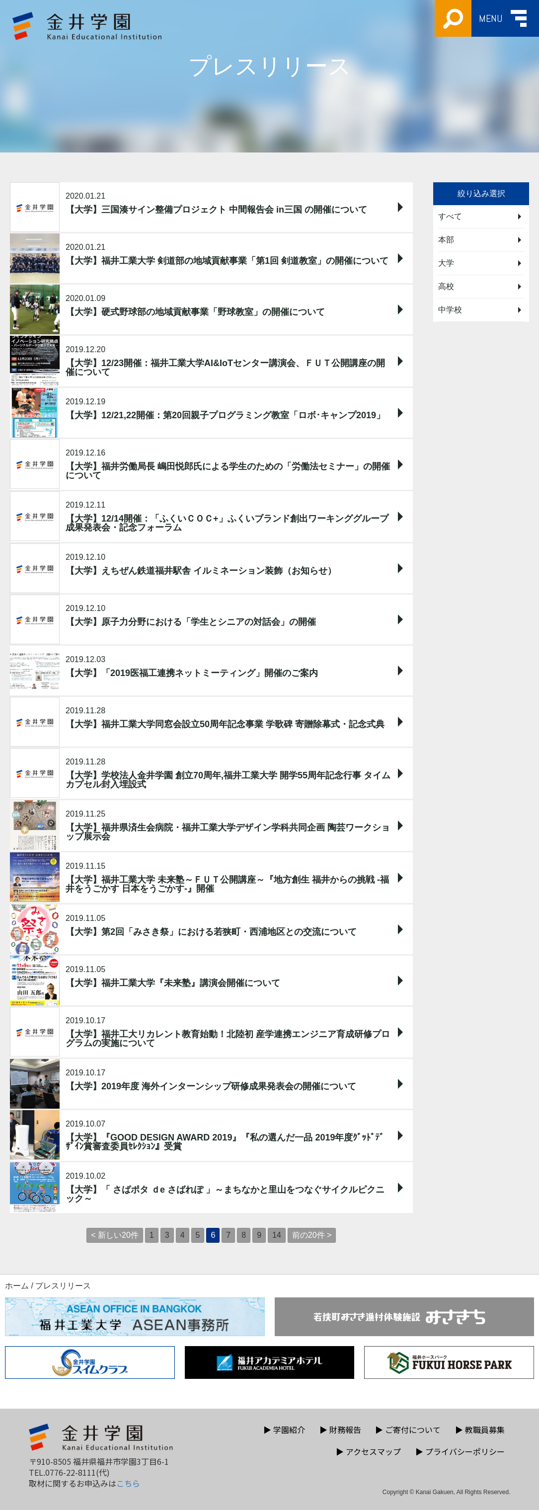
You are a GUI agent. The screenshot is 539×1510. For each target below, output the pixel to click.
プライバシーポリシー (460, 1451)
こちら (128, 1483)
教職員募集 (480, 1429)
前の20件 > (312, 1235)
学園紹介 (284, 1429)
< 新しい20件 (115, 1235)
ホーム (17, 1286)
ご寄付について (408, 1429)
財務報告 (340, 1429)
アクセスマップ (368, 1451)
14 (276, 1235)
